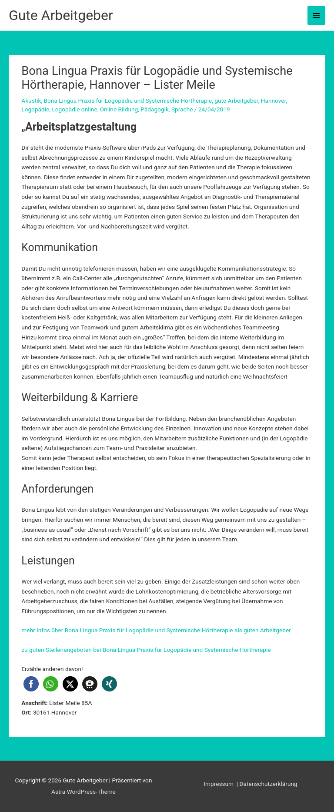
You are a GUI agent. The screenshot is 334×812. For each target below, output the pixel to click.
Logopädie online (74, 109)
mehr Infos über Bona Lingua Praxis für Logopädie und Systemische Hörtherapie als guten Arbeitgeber (156, 630)
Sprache (182, 109)
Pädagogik (154, 109)
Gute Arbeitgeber (61, 15)
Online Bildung (119, 109)
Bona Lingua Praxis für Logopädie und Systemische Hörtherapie (128, 100)
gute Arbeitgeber (236, 100)
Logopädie (35, 109)
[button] (31, 683)
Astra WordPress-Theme (83, 791)
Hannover (273, 100)
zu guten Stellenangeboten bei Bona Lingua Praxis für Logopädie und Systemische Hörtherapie (146, 649)
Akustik (31, 100)
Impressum (219, 783)
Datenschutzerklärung (268, 783)
